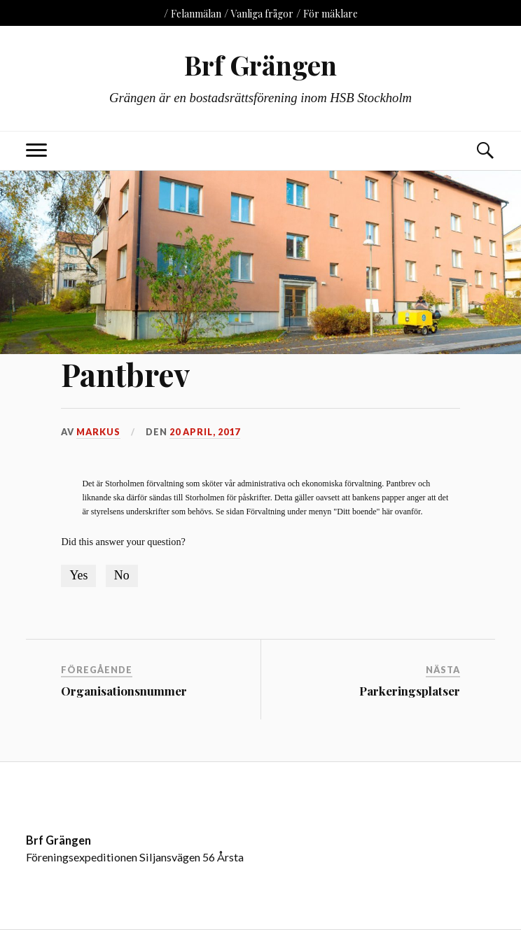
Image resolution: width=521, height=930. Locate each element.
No (122, 575)
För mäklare (330, 13)
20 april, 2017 (204, 431)
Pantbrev (125, 374)
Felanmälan (196, 13)
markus (98, 431)
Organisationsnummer (124, 690)
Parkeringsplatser (409, 690)
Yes (78, 575)
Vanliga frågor (262, 13)
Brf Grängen (260, 65)
